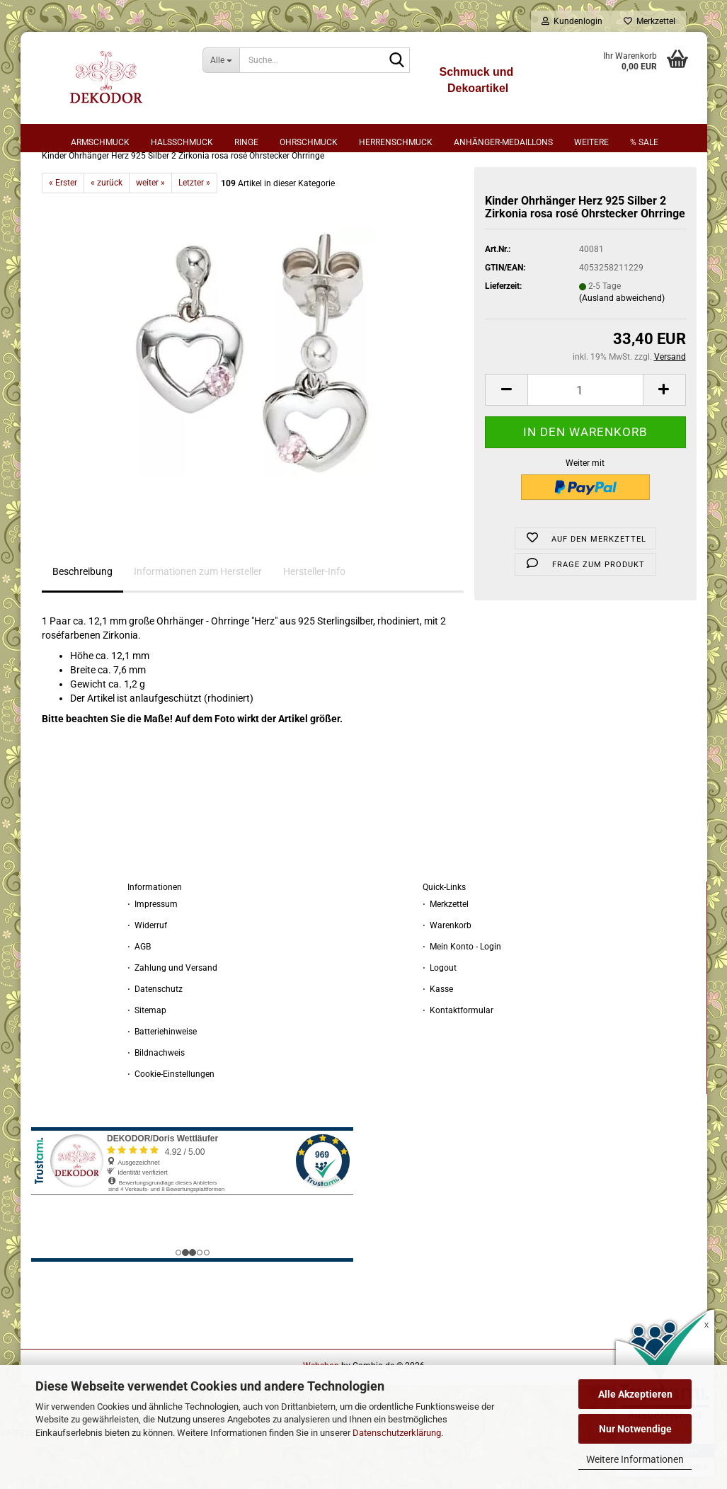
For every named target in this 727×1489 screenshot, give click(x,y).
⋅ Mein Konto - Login (462, 996)
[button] (506, 439)
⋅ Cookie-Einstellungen (170, 1124)
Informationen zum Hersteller (198, 621)
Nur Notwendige (635, 1428)
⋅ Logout (440, 1017)
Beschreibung (82, 621)
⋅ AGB (139, 996)
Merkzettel (649, 21)
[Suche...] (220, 60)
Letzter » (194, 232)
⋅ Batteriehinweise (162, 1081)
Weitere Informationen (635, 1459)
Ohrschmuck (309, 142)
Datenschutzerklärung (397, 1432)
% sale (644, 142)
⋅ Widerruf (147, 975)
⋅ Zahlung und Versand (172, 1017)
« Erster (63, 232)
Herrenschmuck (396, 142)
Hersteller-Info (314, 621)
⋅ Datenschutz (155, 1039)
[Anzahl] (585, 439)
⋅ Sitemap (146, 1060)
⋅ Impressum (152, 954)
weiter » (150, 232)
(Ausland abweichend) (622, 348)
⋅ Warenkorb (447, 975)
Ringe (246, 142)
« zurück (106, 232)
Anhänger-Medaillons (503, 142)
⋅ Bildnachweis (156, 1102)
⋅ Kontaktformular (458, 1060)
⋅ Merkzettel (446, 954)
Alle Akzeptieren (635, 1394)
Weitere (591, 142)
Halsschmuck (182, 142)
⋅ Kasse (438, 1039)
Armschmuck (100, 142)
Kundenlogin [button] (572, 21)
